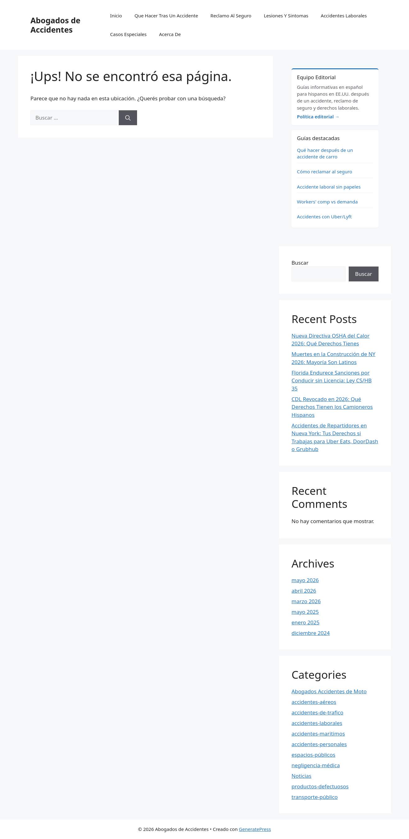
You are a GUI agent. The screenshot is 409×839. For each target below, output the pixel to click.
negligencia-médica (316, 765)
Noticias (301, 775)
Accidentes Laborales (344, 15)
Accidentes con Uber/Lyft (324, 216)
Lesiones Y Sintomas (286, 15)
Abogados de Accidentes (55, 25)
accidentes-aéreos (314, 701)
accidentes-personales (319, 744)
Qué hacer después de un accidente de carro (325, 153)
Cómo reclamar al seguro (324, 171)
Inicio (116, 15)
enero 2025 (305, 622)
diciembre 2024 (311, 632)
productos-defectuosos (320, 786)
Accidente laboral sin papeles (329, 187)
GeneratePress (255, 829)
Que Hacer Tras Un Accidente (166, 15)
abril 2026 (304, 590)
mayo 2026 (305, 580)
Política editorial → (318, 116)
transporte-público (315, 796)
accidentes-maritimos (318, 733)
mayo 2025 (305, 611)
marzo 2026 (306, 601)
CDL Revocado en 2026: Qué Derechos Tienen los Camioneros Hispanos (332, 406)
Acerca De (170, 34)
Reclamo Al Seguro (230, 15)
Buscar (300, 262)
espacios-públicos (313, 754)
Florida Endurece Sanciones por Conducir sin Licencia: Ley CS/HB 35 (332, 380)
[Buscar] (128, 117)
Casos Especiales (128, 34)
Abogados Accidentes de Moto (329, 691)
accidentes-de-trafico (317, 712)
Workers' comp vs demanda (327, 201)
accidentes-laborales (317, 723)
